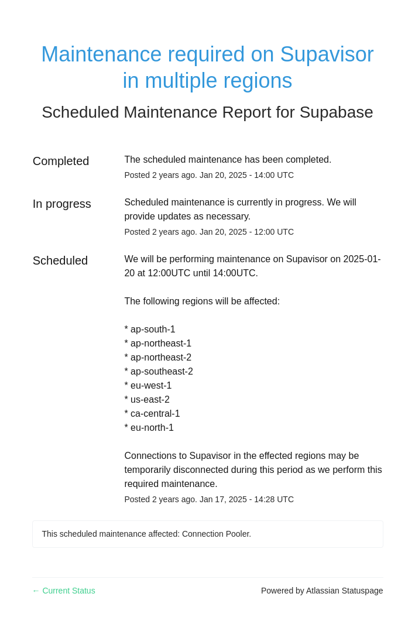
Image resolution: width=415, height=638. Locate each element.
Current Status (63, 590)
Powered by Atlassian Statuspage (322, 590)
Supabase (336, 112)
